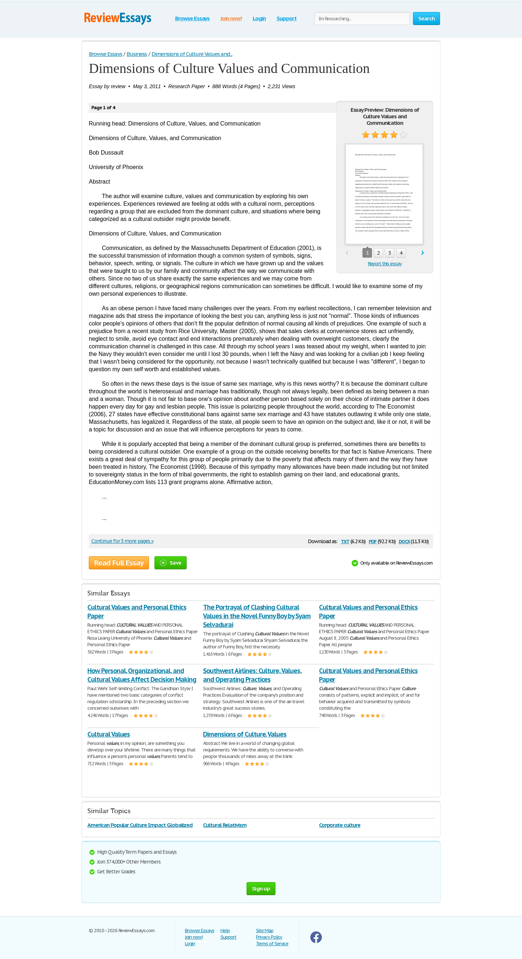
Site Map (264, 930)
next (422, 253)
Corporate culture (339, 824)
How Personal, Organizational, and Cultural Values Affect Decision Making (141, 675)
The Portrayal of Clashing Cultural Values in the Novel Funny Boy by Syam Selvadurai (257, 616)
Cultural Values (108, 734)
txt (345, 541)
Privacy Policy (269, 937)
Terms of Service (272, 943)
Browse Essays (192, 18)
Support (287, 18)
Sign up (261, 888)
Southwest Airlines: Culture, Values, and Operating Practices (252, 675)
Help (225, 930)
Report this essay (385, 264)
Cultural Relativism (224, 824)
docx (404, 541)
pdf (373, 541)
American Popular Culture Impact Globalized (139, 824)
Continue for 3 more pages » (122, 541)
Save (170, 562)
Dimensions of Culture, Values (244, 734)
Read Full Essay (119, 562)
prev (346, 253)
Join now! (231, 18)
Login (259, 18)
